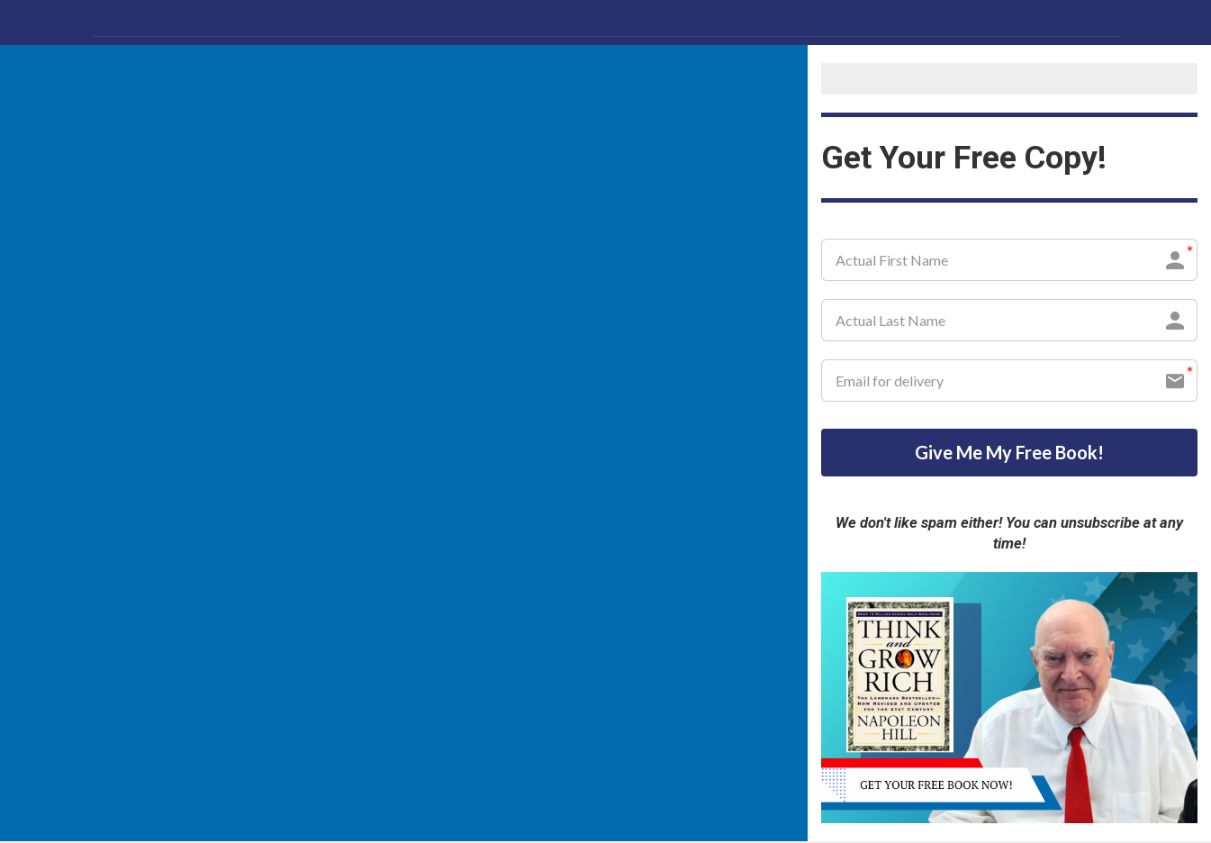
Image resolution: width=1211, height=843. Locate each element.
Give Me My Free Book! (1009, 453)
